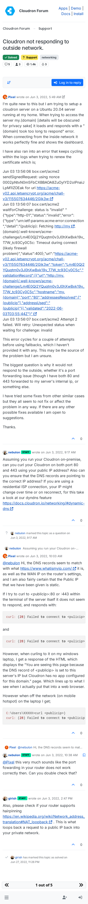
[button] (6, 897)
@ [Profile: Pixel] (8, 762)
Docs (65, 13)
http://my (64, 226)
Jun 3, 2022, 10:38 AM (62, 755)
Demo (76, 8)
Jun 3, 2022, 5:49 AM (45, 97)
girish (12, 798)
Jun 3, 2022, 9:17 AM (61, 452)
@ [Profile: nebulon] (11, 563)
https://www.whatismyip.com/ (48, 568)
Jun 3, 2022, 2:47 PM (57, 798)
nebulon (14, 452)
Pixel (12, 97)
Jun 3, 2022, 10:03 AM (46, 556)
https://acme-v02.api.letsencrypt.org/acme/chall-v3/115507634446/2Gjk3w (34, 193)
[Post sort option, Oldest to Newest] (9, 82)
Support (29, 57)
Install (78, 13)
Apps (63, 8)
